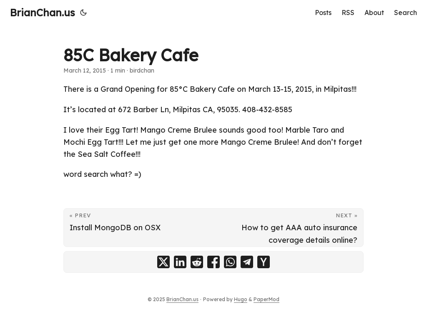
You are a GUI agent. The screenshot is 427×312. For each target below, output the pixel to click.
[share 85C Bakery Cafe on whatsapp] (230, 262)
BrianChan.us (42, 12)
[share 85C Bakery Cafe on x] (163, 262)
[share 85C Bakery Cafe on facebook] (213, 262)
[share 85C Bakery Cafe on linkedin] (180, 262)
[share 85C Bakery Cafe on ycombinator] (263, 262)
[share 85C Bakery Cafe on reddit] (197, 262)
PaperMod (266, 299)
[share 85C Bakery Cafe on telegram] (247, 262)
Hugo (240, 299)
